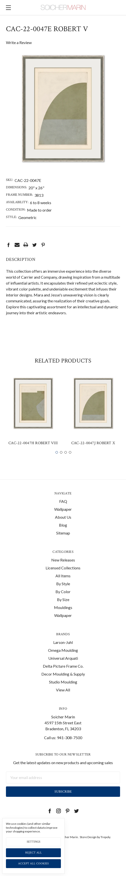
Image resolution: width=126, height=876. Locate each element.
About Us (63, 526)
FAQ (63, 510)
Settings (33, 842)
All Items (63, 585)
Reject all (33, 852)
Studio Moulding (63, 691)
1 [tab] (56, 461)
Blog (63, 534)
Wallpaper (63, 518)
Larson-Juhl (63, 651)
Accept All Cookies (33, 863)
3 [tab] (65, 461)
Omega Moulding (63, 659)
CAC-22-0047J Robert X (93, 452)
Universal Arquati (63, 667)
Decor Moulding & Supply (63, 683)
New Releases (63, 569)
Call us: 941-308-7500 (63, 746)
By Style (63, 593)
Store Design (88, 846)
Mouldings (63, 616)
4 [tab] (70, 461)
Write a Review (19, 42)
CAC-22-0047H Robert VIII (33, 452)
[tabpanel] (33, 422)
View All (63, 699)
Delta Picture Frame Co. (63, 675)
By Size (63, 609)
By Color (63, 601)
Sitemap (63, 542)
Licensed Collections (63, 577)
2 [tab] (61, 461)
